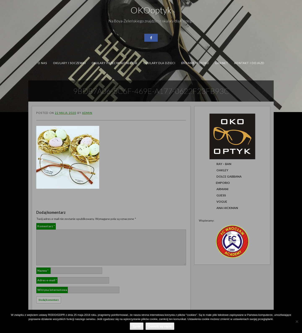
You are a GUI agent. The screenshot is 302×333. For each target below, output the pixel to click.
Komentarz (46, 226)
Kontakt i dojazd (249, 63)
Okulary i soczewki (69, 63)
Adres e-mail (47, 280)
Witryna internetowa (52, 290)
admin (87, 113)
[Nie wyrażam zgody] (297, 321)
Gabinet (221, 63)
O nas (42, 63)
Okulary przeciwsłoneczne (115, 63)
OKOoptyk (151, 10)
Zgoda (137, 326)
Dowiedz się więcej (160, 326)
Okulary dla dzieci (159, 63)
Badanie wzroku (195, 63)
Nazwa (42, 270)
